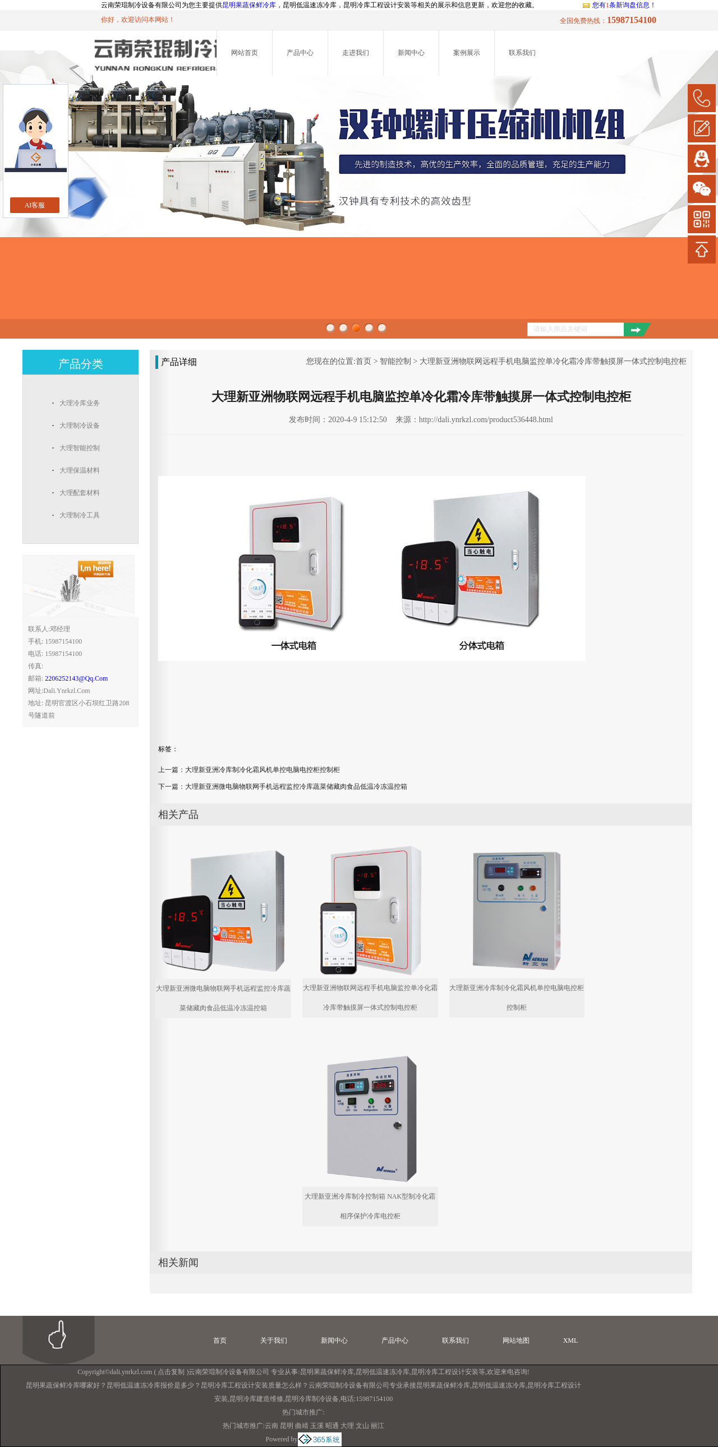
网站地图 (516, 1340)
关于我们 (273, 1340)
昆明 (286, 1426)
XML (570, 1340)
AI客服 (35, 205)
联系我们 (522, 53)
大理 (347, 1426)
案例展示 (466, 53)
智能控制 (395, 361)
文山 (362, 1426)
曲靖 (302, 1426)
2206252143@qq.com (76, 678)
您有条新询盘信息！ (619, 5)
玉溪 (317, 1426)
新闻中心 (411, 53)
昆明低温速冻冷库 (382, 1372)
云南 (271, 1426)
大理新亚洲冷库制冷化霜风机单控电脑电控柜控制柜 (262, 770)
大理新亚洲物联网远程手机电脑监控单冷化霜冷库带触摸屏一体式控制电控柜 (553, 361)
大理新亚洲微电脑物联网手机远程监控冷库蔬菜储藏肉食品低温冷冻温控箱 (296, 786)
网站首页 (244, 53)
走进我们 (355, 53)
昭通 (332, 1426)
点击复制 (171, 1372)
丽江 (377, 1426)
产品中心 (300, 53)
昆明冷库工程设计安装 (444, 1372)
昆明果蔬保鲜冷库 (249, 5)
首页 (363, 361)
